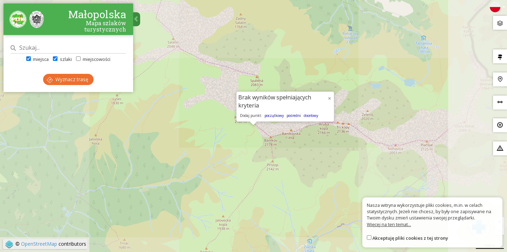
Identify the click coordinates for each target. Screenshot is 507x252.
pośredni (294, 115)
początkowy (274, 115)
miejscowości (93, 59)
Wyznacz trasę (67, 79)
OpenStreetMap (39, 243)
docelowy (311, 115)
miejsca (37, 59)
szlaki (62, 59)
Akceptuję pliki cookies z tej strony (410, 238)
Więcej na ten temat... (389, 224)
